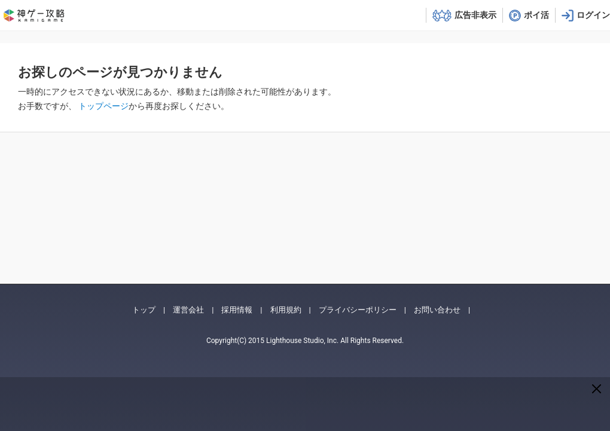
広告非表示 (475, 15)
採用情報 (236, 309)
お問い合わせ (437, 309)
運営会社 (188, 309)
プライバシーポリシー (357, 309)
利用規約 (285, 309)
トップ (143, 309)
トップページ (103, 106)
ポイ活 (536, 15)
